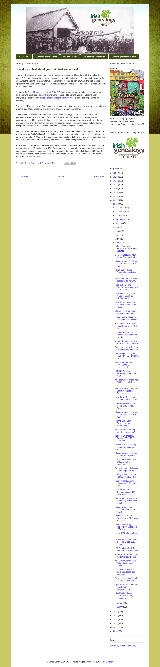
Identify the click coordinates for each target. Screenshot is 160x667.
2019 (115, 192)
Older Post (99, 176)
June (118, 231)
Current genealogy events (124, 57)
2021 (115, 185)
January (119, 607)
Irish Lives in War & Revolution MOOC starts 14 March (126, 518)
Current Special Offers (46, 57)
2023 (115, 177)
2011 (115, 627)
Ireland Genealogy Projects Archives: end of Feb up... (126, 526)
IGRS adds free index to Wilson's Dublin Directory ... (125, 462)
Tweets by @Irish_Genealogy (123, 646)
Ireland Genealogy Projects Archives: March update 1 (124, 423)
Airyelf (91, 662)
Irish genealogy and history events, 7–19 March (125, 509)
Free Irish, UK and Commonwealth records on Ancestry (126, 287)
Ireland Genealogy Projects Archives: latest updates (126, 248)
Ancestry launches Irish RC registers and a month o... (125, 563)
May (118, 235)
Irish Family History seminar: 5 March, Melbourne (124, 595)
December (120, 208)
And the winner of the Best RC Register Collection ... (126, 382)
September (121, 219)
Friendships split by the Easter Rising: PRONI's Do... (126, 356)
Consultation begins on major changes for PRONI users (125, 296)
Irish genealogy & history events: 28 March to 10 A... (126, 263)
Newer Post (23, 176)
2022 (115, 181)
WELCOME (24, 57)
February (120, 603)
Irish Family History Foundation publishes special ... (125, 272)
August (119, 223)
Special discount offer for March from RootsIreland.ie (126, 586)
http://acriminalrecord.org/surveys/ (57, 98)
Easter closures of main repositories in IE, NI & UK (126, 326)
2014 (115, 616)
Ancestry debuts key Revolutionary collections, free (124, 364)
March (119, 243)
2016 (115, 204)
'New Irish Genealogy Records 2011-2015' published (125, 438)
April (118, 239)
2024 (115, 173)
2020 (115, 188)
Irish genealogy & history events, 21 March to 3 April (126, 414)
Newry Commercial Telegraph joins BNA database (125, 492)
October (119, 215)
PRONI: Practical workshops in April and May (126, 373)
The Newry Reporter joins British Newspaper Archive (126, 390)
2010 (115, 631)
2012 (115, 623)
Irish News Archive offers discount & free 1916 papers (126, 541)
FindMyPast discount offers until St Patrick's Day (125, 483)
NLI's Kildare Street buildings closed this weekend (125, 571)
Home (61, 176)
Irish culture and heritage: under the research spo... (126, 447)
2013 (115, 619)
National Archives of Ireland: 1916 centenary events (126, 334)
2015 (115, 612)
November (120, 211)
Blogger (109, 662)
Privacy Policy (70, 57)
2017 (115, 200)
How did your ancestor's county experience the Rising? (125, 304)
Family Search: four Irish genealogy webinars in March (126, 500)
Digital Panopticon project (39, 92)
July (118, 227)
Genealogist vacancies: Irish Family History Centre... (125, 405)
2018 (115, 196)
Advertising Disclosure (94, 57)
